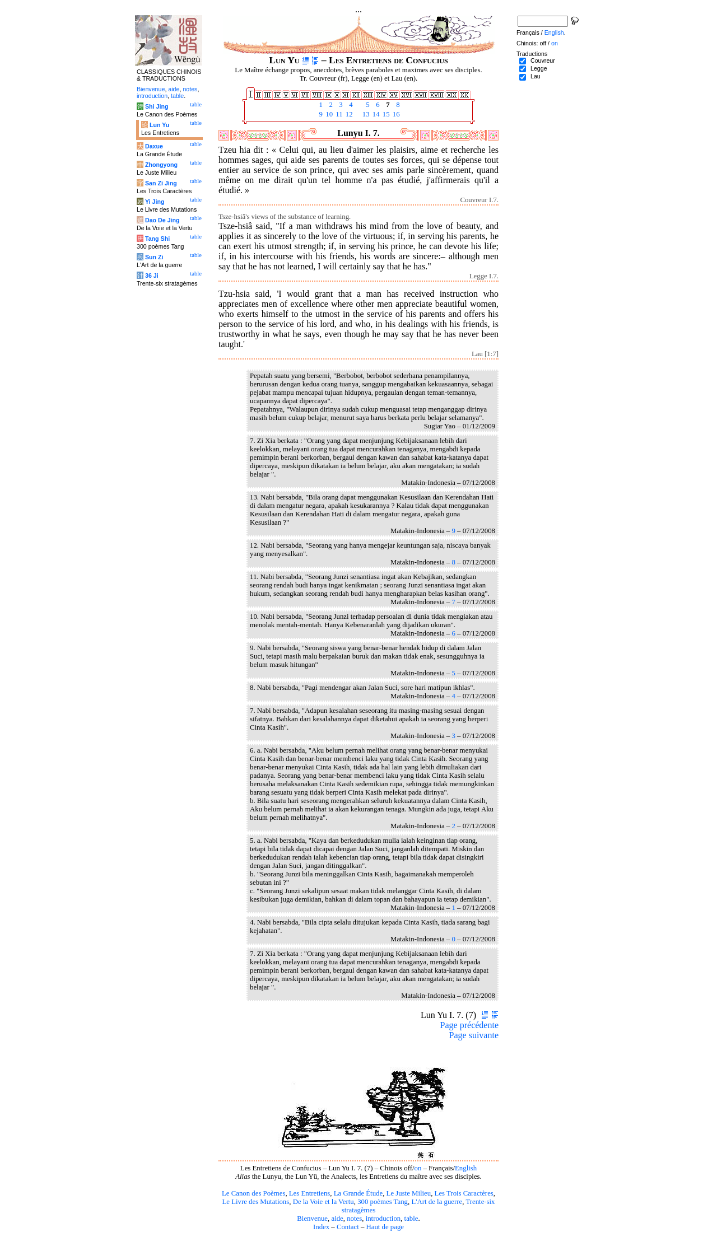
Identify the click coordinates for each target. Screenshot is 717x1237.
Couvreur (542, 60)
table (411, 1218)
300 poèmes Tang (382, 1202)
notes (354, 1218)
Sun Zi (154, 257)
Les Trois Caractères (464, 1193)
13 (365, 114)
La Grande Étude (358, 1193)
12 (348, 114)
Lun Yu (159, 125)
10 (328, 114)
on (418, 1168)
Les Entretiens (309, 1193)
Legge (538, 68)
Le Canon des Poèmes (253, 1193)
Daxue (154, 146)
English (466, 1168)
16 (395, 114)
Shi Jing (156, 106)
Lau (535, 76)
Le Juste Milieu (409, 1193)
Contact (348, 1227)
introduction (383, 1218)
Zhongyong (161, 164)
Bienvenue (312, 1218)
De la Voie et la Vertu (323, 1202)
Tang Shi (157, 238)
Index (321, 1227)
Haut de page (385, 1227)
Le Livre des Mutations (255, 1202)
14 (375, 114)
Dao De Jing (162, 220)
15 (385, 114)
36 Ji (152, 275)
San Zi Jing (161, 183)
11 (338, 114)
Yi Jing (155, 201)
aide (337, 1218)
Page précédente (469, 1025)
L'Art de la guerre (436, 1202)
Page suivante (474, 1035)
